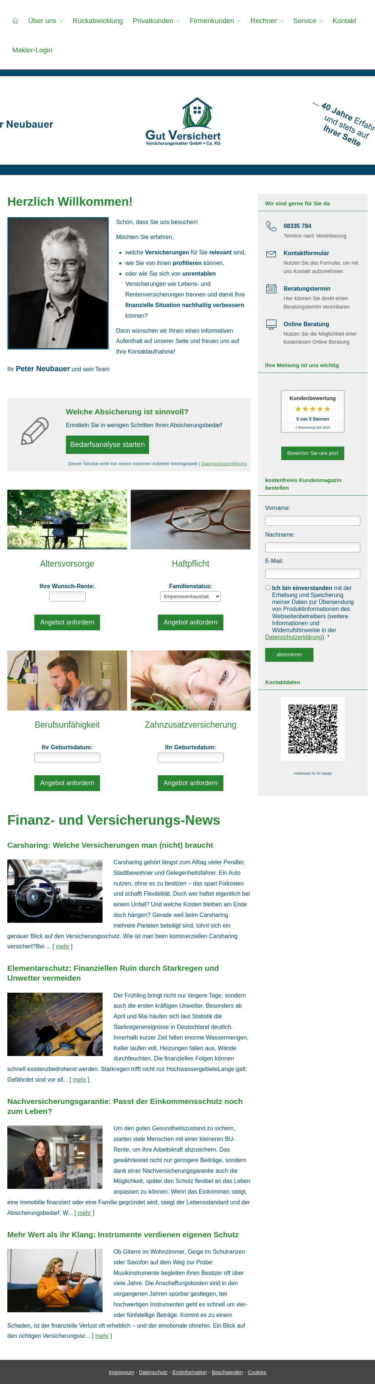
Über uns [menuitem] (41, 21)
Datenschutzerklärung (293, 637)
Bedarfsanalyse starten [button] (110, 446)
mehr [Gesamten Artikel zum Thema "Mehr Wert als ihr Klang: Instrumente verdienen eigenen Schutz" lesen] (101, 1335)
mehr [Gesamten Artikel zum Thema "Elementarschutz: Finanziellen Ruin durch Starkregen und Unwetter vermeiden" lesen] (79, 1078)
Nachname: (280, 534)
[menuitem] (14, 20)
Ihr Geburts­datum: (67, 748)
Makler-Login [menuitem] (32, 50)
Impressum (121, 1371)
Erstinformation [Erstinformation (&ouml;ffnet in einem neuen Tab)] (189, 1371)
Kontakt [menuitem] (337, 21)
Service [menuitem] (298, 21)
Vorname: (277, 508)
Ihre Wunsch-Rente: (67, 589)
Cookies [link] (257, 1371)
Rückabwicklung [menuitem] (95, 21)
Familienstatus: (190, 589)
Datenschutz (153, 1371)
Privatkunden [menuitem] (149, 21)
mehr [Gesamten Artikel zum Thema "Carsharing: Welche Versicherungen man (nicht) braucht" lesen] (62, 945)
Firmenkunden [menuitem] (207, 21)
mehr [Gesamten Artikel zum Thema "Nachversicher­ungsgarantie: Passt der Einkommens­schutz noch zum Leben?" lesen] (84, 1211)
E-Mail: (274, 561)
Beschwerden (227, 1371)
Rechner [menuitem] (258, 21)
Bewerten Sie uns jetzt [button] (312, 453)
